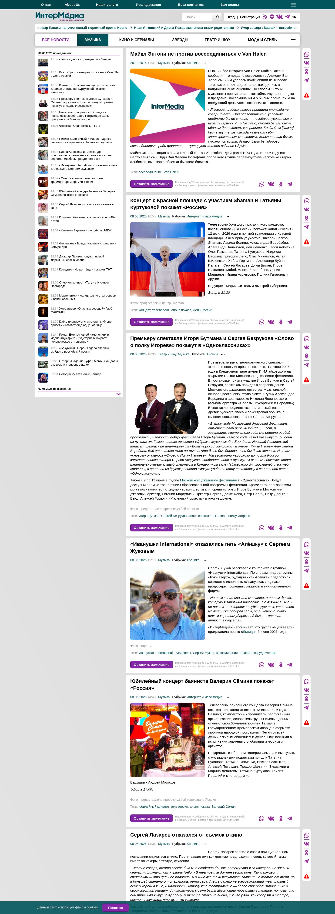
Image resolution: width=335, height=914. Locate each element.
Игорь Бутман (149, 523)
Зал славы (230, 5)
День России (202, 310)
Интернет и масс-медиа (204, 216)
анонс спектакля (200, 523)
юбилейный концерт (154, 813)
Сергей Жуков (203, 660)
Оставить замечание (151, 184)
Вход (231, 17)
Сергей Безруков (174, 523)
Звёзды (180, 40)
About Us (72, 5)
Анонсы (212, 361)
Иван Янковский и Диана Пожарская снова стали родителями (137, 28)
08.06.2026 (138, 216)
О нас (46, 5)
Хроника (193, 63)
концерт (144, 310)
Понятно (115, 908)
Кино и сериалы (136, 40)
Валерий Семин (223, 813)
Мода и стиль (262, 40)
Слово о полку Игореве (232, 523)
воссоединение (150, 172)
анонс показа (181, 310)
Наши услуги (107, 5)
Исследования (148, 5)
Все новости (55, 40)
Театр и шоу (217, 40)
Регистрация (250, 17)
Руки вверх (182, 660)
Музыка (93, 40)
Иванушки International (156, 660)
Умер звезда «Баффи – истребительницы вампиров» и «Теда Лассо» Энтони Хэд (259, 28)
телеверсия (161, 310)
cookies (92, 907)
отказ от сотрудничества (257, 660)
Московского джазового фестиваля (208, 487)
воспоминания (227, 660)
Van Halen (171, 172)
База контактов (191, 5)
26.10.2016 (138, 63)
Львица (249, 638)
